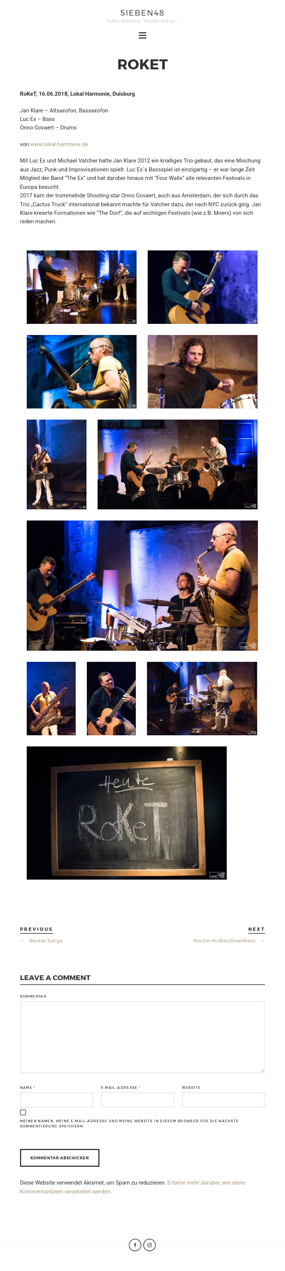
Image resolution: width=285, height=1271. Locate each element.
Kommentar (33, 996)
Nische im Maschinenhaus (229, 940)
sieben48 (142, 12)
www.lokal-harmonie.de (59, 144)
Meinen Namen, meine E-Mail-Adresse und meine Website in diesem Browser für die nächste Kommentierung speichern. (129, 1123)
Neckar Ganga (41, 940)
